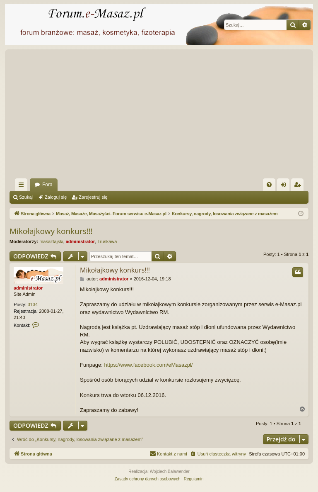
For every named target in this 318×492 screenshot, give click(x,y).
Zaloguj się (56, 197)
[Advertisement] (159, 116)
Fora (47, 185)
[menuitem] (269, 184)
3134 (33, 304)
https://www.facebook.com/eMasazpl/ (148, 365)
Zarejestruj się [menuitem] (299, 186)
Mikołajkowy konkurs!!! (51, 231)
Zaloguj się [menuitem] (285, 186)
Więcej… (22, 186)
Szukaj (26, 197)
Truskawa (107, 241)
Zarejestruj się (93, 197)
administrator (80, 241)
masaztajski (51, 241)
